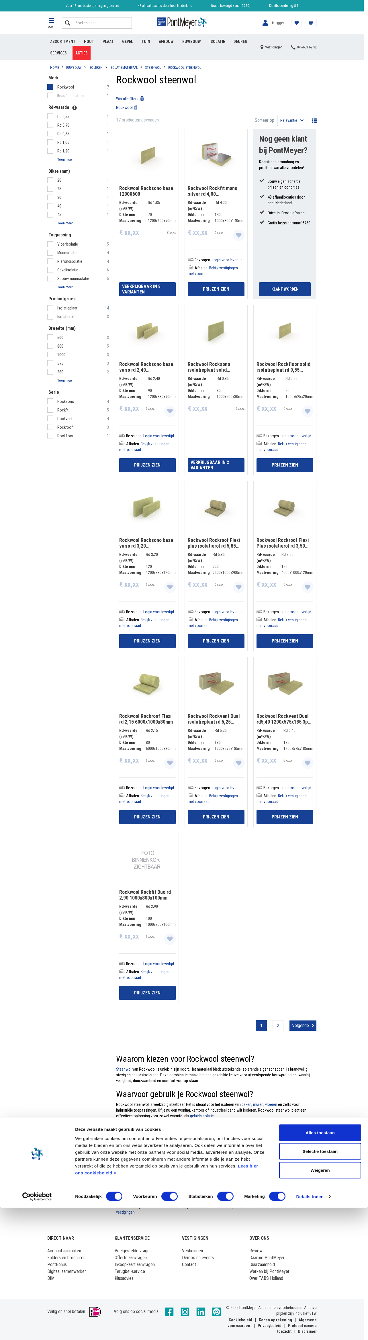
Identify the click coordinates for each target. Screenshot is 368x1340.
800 (60, 346)
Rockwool (66, 87)
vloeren (271, 1104)
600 (60, 337)
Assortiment (62, 41)
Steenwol (124, 1069)
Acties (81, 53)
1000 (61, 354)
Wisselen (313, 120)
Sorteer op (264, 120)
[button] (51, 23)
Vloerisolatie (67, 244)
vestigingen (125, 1212)
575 (60, 363)
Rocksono (66, 401)
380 (60, 372)
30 (59, 197)
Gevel (127, 41)
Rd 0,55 (63, 116)
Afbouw (166, 41)
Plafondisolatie (69, 261)
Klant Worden (285, 289)
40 (59, 206)
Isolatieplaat (67, 308)
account (123, 1186)
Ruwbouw (191, 41)
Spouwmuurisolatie (73, 278)
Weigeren (320, 1302)
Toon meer (65, 159)
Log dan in (234, 1180)
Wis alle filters (130, 99)
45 (59, 214)
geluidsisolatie (202, 1116)
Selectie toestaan (320, 1283)
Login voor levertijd (227, 260)
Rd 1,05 (63, 142)
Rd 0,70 (63, 125)
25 (59, 189)
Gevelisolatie (67, 270)
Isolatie (217, 41)
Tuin (146, 41)
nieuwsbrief (159, 1192)
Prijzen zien (216, 289)
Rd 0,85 (63, 134)
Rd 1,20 (63, 151)
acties (243, 1192)
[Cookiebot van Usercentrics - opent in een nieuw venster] (37, 1329)
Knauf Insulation (71, 95)
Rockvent (65, 418)
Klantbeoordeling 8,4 (283, 6)
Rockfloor (65, 436)
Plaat (108, 41)
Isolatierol (66, 316)
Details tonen (309, 1328)
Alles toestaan (320, 1264)
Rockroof (65, 427)
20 (59, 180)
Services (58, 53)
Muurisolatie (67, 252)
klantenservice (284, 1200)
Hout (89, 41)
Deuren (240, 41)
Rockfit (63, 410)
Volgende (300, 1025)
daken (246, 1104)
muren (258, 1104)
